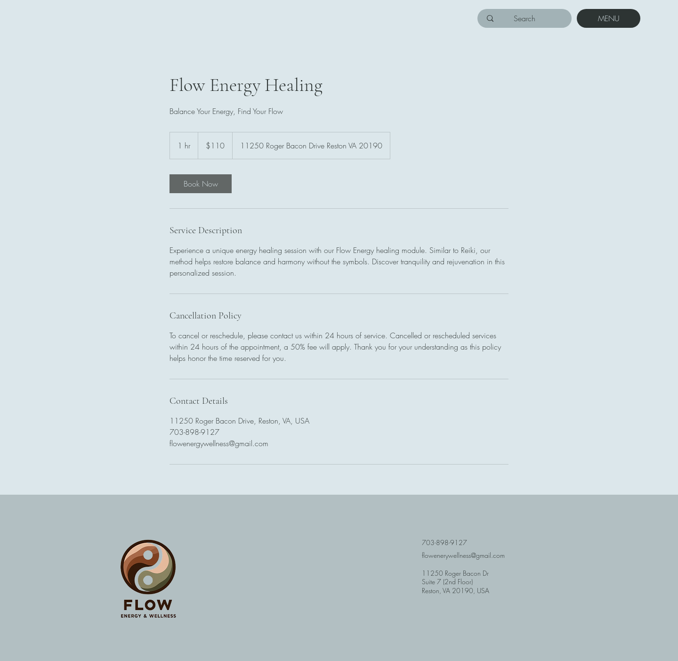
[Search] (524, 18)
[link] (201, 183)
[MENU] (608, 18)
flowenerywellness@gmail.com (463, 555)
